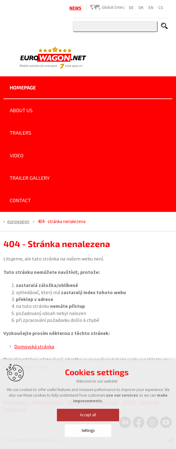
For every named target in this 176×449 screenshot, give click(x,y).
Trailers (20, 133)
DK (141, 7)
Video (16, 155)
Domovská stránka (34, 346)
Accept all (88, 435)
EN (151, 7)
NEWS (75, 8)
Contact (20, 200)
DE (131, 7)
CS (160, 7)
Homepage (23, 87)
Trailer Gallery (29, 178)
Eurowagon (18, 221)
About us (21, 110)
